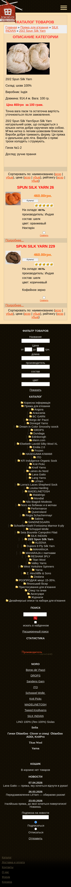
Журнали (37, 597)
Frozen (39, 450)
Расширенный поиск (35, 631)
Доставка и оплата (13, 862)
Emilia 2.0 (39, 447)
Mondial (39, 498)
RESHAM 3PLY (40, 556)
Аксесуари (37, 593)
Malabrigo (39, 494)
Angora (38, 409)
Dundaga (39, 433)
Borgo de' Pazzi (38, 419)
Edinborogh (39, 436)
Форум (6, 877)
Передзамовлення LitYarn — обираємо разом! (35, 794)
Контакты (7, 867)
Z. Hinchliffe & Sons (39, 573)
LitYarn (39, 481)
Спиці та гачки (37, 590)
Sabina (39, 518)
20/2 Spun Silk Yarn (32, 30)
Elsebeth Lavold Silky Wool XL (39, 443)
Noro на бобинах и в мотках (39, 505)
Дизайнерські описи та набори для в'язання (37, 600)
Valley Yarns (39, 563)
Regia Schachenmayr (39, 515)
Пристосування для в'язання (37, 587)
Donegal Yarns (39, 423)
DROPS (39, 430)
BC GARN (39, 416)
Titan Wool (38, 559)
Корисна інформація (37, 402)
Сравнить (44, 235)
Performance (39, 508)
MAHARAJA (40, 549)
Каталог (7, 857)
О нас (5, 872)
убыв (9, 177)
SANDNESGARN (39, 522)
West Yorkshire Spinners (39, 566)
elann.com (39, 440)
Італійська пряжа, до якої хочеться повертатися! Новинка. (35, 805)
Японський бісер (37, 583)
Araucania (39, 412)
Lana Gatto (39, 474)
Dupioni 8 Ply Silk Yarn (41, 546)
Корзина (7, 881)
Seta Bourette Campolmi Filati (38, 532)
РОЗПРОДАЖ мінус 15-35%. (37, 580)
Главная (11, 27)
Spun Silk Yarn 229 (35, 246)
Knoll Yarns (39, 467)
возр (58, 174)
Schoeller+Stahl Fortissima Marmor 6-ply (39, 525)
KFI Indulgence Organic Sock (39, 460)
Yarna (38, 569)
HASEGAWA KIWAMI (39, 453)
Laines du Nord (39, 471)
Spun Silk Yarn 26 (35, 187)
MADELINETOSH (39, 491)
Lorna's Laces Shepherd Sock (38, 484)
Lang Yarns (39, 477)
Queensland (38, 511)
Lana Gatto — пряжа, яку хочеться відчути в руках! (35, 785)
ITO (39, 457)
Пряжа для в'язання (34, 27)
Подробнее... (14, 240)
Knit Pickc (39, 464)
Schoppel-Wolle (38, 529)
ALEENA (40, 542)
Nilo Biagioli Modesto (39, 501)
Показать (35, 389)
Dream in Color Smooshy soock (38, 426)
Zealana (39, 576)
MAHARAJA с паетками (40, 552)
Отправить (35, 838)
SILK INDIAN (39, 535)
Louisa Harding (39, 488)
